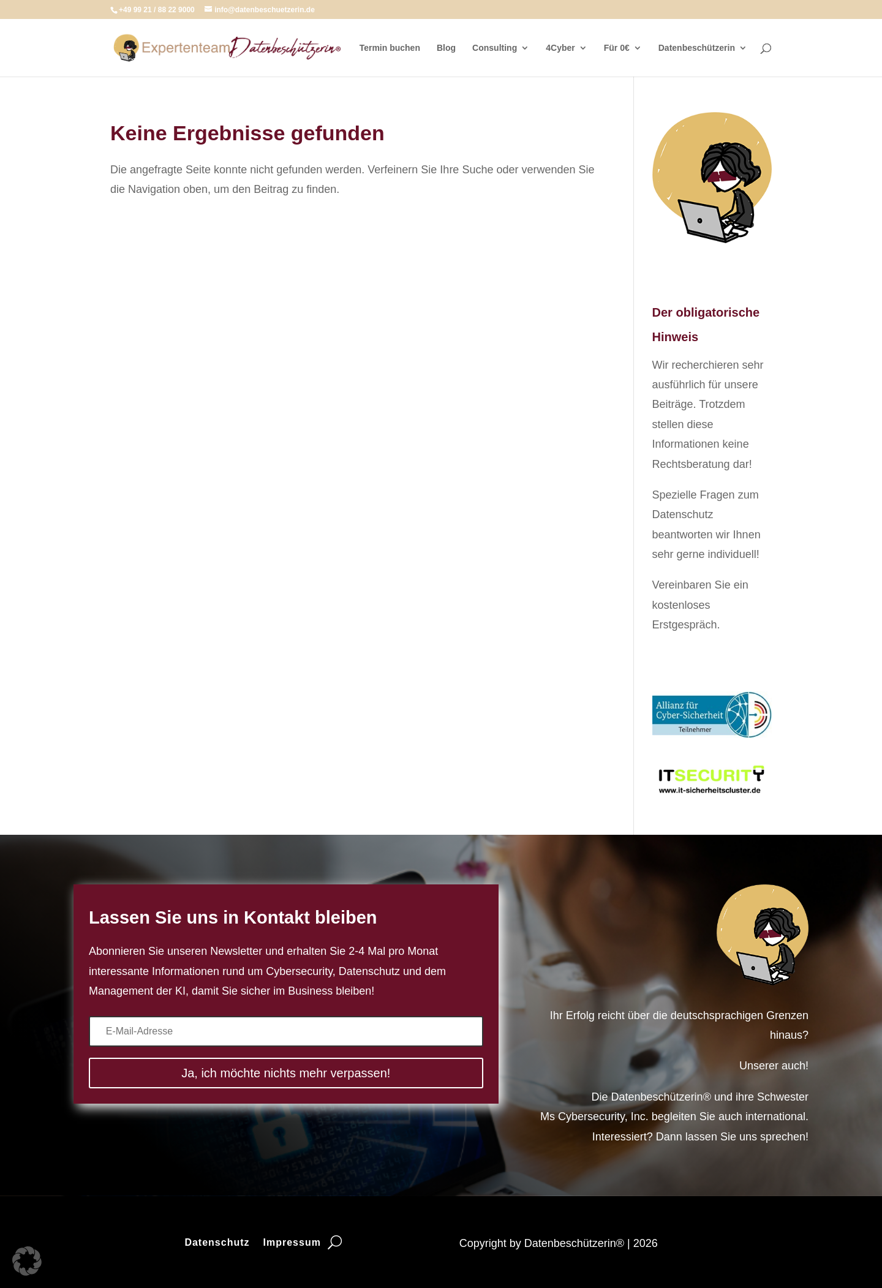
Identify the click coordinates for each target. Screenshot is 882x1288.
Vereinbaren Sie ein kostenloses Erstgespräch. (700, 605)
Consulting (494, 48)
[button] (27, 1261)
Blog (446, 48)
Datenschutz (216, 1243)
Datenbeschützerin (696, 48)
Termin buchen (390, 48)
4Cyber (560, 48)
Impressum (292, 1243)
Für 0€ (617, 48)
